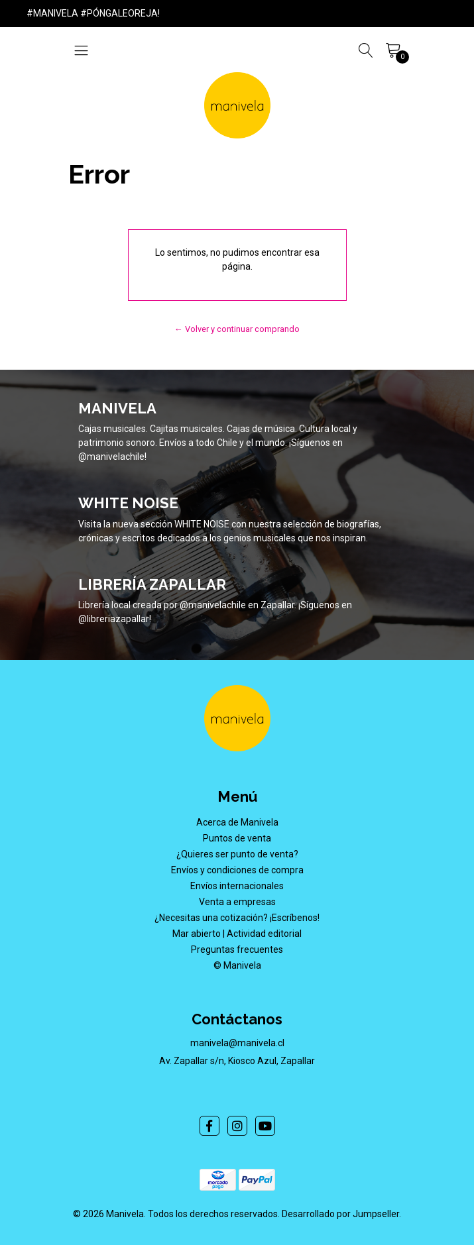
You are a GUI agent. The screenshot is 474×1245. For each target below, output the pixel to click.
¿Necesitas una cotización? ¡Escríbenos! (237, 917)
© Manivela (237, 965)
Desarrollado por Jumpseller (340, 1214)
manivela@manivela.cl (237, 1043)
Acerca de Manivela (237, 822)
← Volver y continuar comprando (237, 329)
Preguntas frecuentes (237, 949)
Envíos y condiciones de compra (237, 870)
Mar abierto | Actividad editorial (237, 933)
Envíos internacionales (237, 886)
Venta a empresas (237, 901)
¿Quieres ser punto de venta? (237, 854)
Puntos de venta (237, 838)
